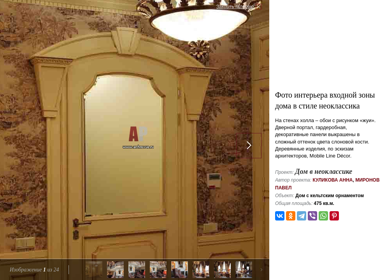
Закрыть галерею (235, 6)
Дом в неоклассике (323, 171)
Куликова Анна (332, 180)
